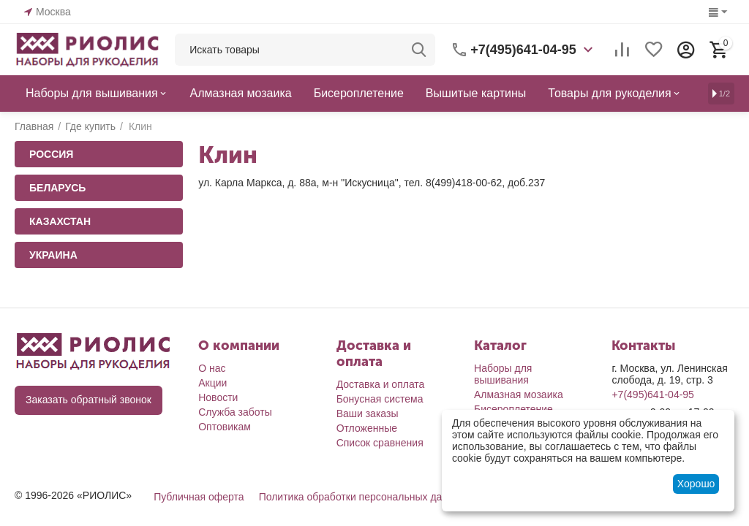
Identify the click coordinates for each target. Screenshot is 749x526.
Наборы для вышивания (503, 374)
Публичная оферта (199, 497)
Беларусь (57, 188)
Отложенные (366, 428)
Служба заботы (235, 412)
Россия (51, 154)
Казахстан (60, 221)
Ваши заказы (367, 413)
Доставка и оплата (380, 384)
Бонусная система (380, 399)
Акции (212, 383)
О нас (211, 368)
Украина (53, 255)
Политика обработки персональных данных (362, 497)
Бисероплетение (513, 409)
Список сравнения (380, 443)
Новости (218, 397)
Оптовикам (224, 426)
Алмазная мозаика (518, 394)
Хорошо (696, 483)
